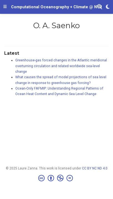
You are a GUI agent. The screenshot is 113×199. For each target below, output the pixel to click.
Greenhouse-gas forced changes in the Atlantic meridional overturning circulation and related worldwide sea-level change (61, 66)
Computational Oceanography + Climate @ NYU (56, 6)
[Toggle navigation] (5, 7)
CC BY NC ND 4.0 (94, 168)
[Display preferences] (108, 7)
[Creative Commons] (56, 178)
